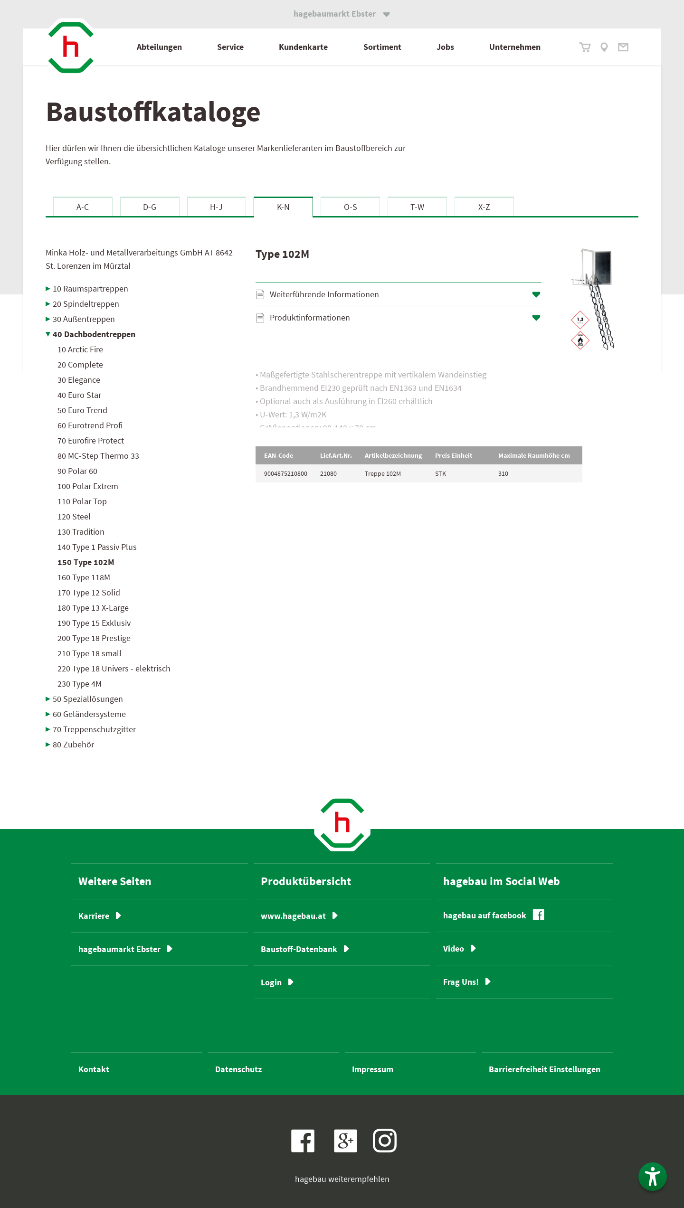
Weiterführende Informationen (324, 294)
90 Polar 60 (77, 470)
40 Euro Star (79, 394)
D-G (149, 206)
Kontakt (93, 1069)
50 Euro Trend (82, 410)
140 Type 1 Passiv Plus (97, 546)
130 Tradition (80, 531)
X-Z (484, 206)
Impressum (372, 1069)
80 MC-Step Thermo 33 (98, 455)
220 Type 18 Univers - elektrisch (114, 668)
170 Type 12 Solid (88, 592)
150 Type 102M (85, 562)
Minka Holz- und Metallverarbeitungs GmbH (139, 259)
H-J (216, 206)
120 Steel (74, 516)
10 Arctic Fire (80, 349)
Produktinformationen (310, 317)
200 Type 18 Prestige (94, 637)
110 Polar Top (82, 501)
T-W (417, 206)
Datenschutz (238, 1069)
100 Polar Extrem (87, 486)
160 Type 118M (83, 577)
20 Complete (80, 364)
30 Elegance (78, 379)
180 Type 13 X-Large (93, 607)
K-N (283, 206)
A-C (82, 206)
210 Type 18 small (89, 653)
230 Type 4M (79, 683)
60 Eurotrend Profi (90, 425)
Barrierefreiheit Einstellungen (544, 1069)
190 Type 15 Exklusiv (94, 622)
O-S (350, 206)
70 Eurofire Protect (90, 440)
